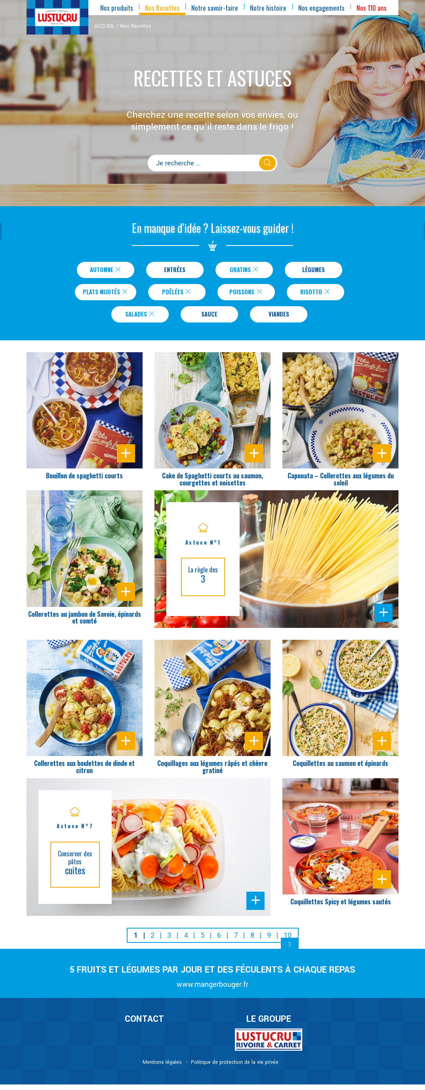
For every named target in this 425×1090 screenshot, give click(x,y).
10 (288, 940)
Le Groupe (268, 1025)
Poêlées (181, 295)
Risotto (320, 295)
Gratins (244, 270)
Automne (105, 270)
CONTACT (144, 1025)
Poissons (250, 295)
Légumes (313, 270)
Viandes (279, 319)
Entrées (174, 270)
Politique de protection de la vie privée (234, 1067)
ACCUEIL (104, 26)
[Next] (290, 950)
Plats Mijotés (105, 295)
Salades (140, 319)
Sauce (209, 319)
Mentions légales (162, 1067)
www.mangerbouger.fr (212, 990)
